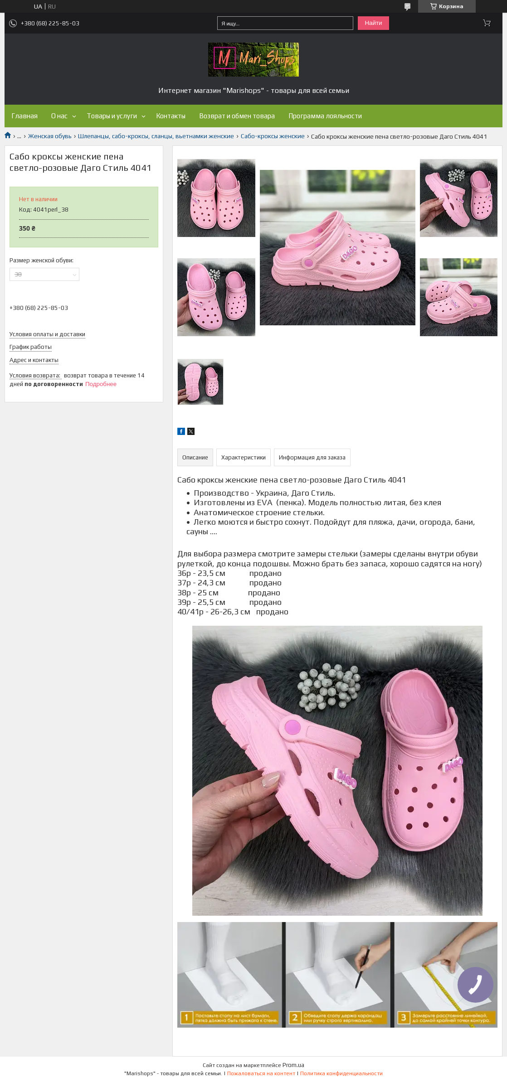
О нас (59, 116)
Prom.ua (293, 1065)
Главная (24, 116)
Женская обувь (50, 136)
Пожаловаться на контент (261, 1073)
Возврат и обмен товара (237, 116)
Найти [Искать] (373, 22)
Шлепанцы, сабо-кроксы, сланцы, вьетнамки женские (156, 136)
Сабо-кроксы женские (273, 136)
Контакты (170, 116)
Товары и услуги (112, 116)
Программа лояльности (325, 116)
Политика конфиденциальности (341, 1073)
